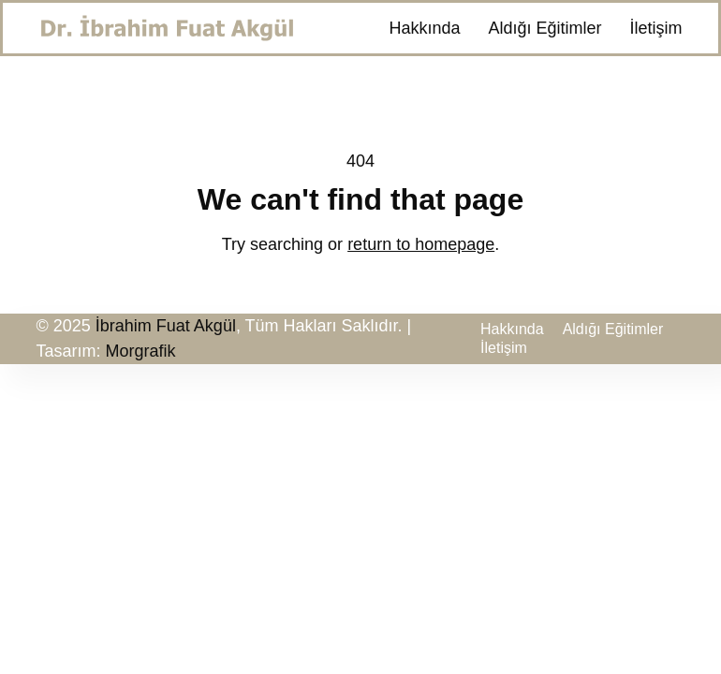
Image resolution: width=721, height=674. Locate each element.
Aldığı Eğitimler (544, 28)
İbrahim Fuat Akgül (166, 325)
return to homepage (420, 244)
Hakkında (424, 28)
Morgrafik (141, 351)
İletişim (655, 28)
